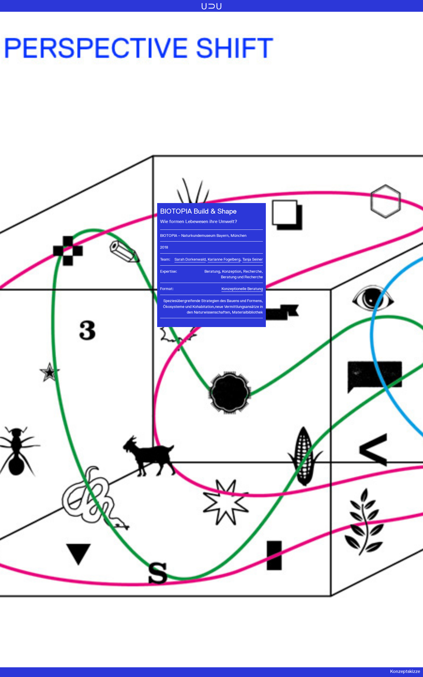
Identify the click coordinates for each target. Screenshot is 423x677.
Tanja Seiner (252, 259)
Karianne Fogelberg (224, 259)
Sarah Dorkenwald (190, 259)
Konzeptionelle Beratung (242, 288)
